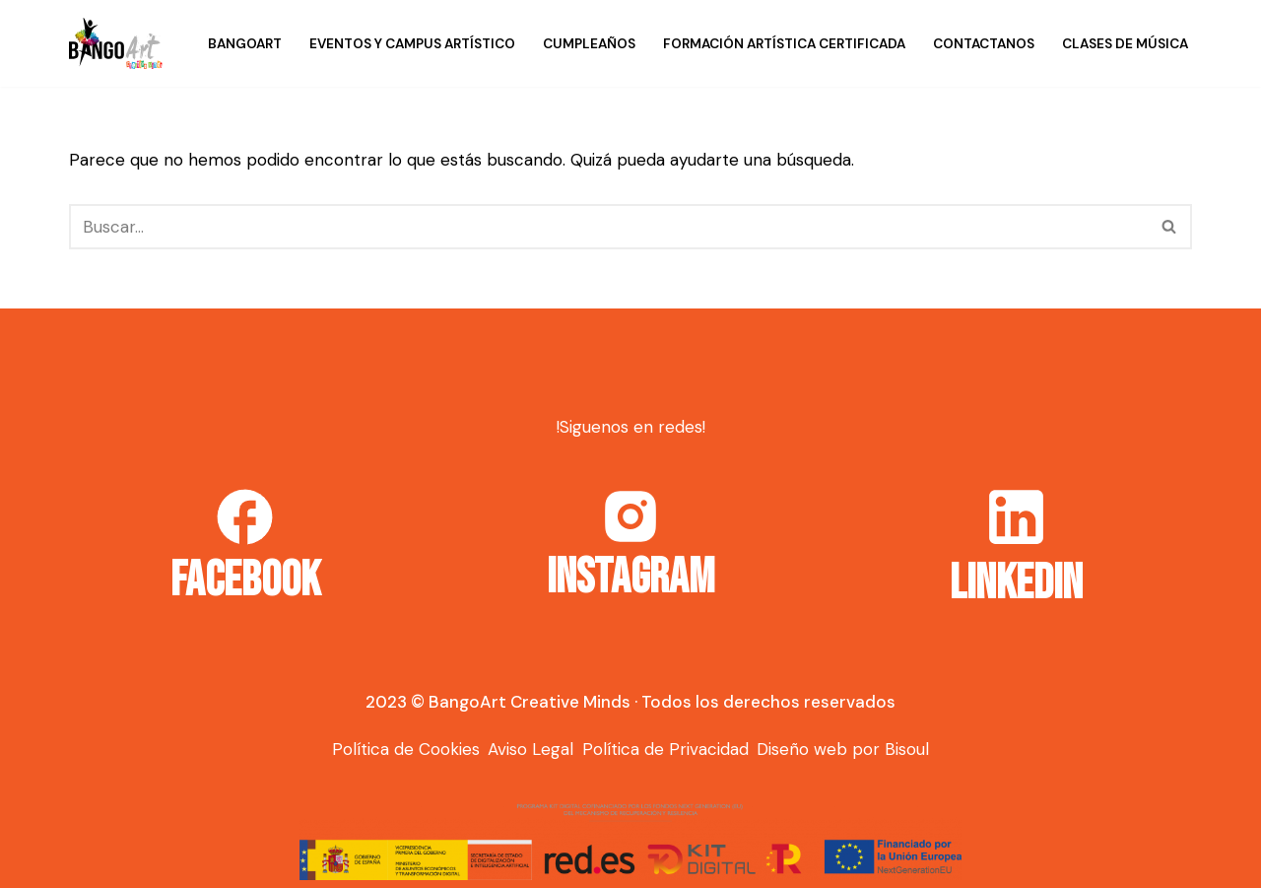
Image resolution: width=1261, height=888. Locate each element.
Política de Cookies (406, 749)
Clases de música (1125, 43)
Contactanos (983, 43)
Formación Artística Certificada (784, 43)
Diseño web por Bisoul (843, 749)
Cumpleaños (589, 43)
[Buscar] (608, 226)
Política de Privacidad (665, 749)
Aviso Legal (530, 749)
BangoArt (245, 43)
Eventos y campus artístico (412, 43)
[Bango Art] (116, 43)
